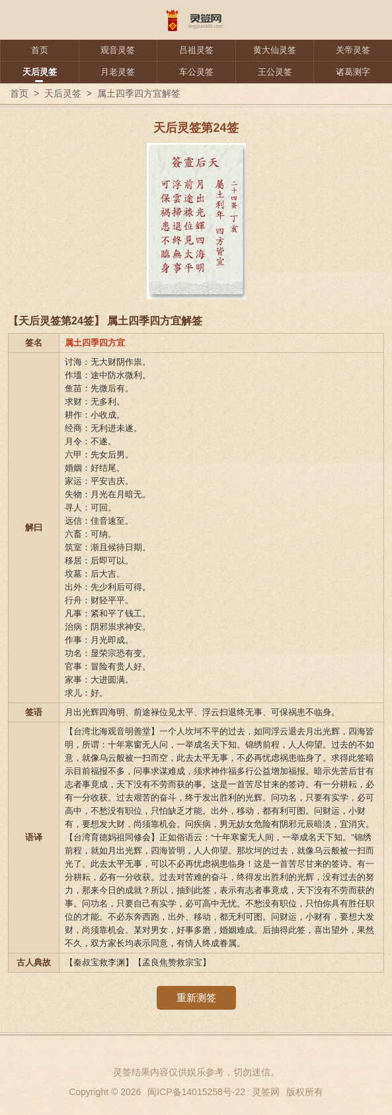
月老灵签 (117, 72)
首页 (39, 50)
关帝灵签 (353, 50)
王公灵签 (275, 72)
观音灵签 (117, 50)
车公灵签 (196, 72)
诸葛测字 (353, 72)
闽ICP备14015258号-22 (196, 1092)
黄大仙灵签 (274, 50)
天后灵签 (39, 72)
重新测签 (196, 997)
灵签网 (266, 1092)
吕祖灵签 (196, 50)
